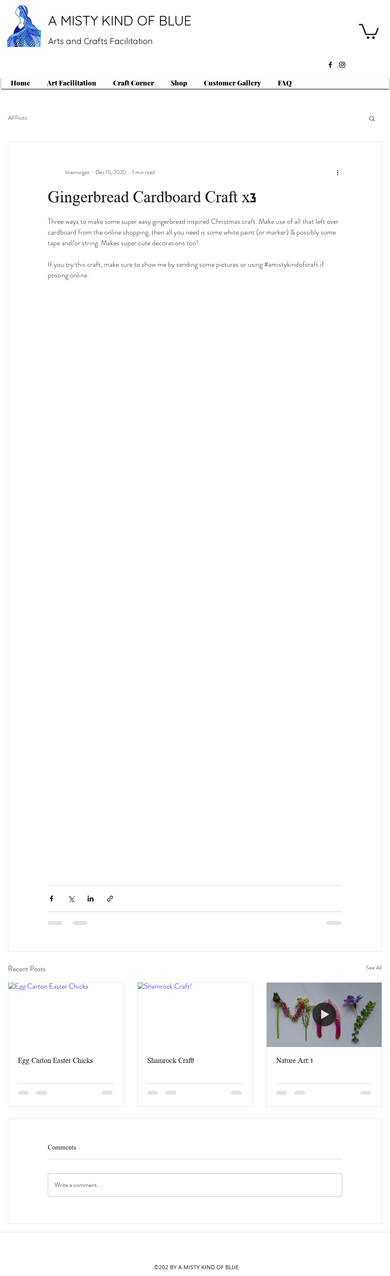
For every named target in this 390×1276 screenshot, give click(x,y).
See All (374, 968)
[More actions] (337, 172)
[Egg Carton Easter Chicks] (65, 1015)
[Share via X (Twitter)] (71, 898)
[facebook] (330, 65)
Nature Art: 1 (294, 1061)
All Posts (17, 118)
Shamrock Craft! (170, 1061)
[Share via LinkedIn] (90, 898)
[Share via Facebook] (51, 898)
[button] (369, 30)
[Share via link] (110, 898)
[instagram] (342, 65)
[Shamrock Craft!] (195, 1015)
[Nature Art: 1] (324, 1015)
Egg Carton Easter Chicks (55, 1061)
